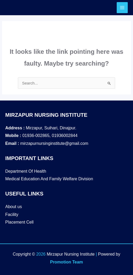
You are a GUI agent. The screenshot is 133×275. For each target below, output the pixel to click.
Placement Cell (19, 222)
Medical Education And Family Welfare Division (49, 179)
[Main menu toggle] (122, 7)
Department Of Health (25, 171)
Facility (11, 214)
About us (13, 206)
